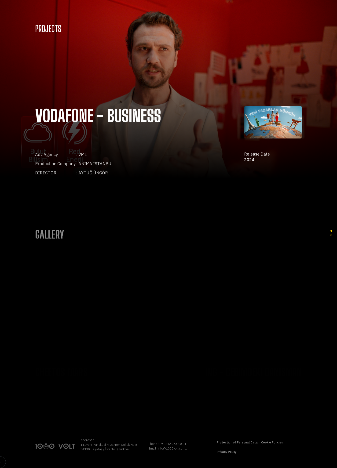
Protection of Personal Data (237, 442)
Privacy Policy (227, 452)
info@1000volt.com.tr (173, 448)
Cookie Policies (272, 442)
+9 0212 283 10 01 (172, 444)
